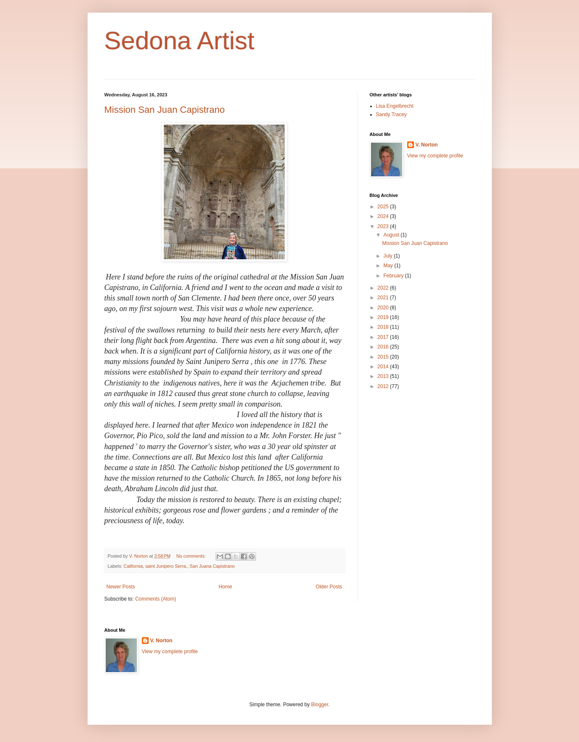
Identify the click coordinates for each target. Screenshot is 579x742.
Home (225, 587)
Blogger (319, 704)
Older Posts (329, 587)
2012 (383, 386)
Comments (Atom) (155, 599)
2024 (383, 216)
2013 (383, 376)
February (394, 276)
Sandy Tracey (391, 114)
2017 (383, 337)
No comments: (191, 555)
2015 (383, 357)
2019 (383, 317)
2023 (383, 226)
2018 (383, 327)
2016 (383, 347)
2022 (383, 288)
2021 (383, 298)
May (388, 266)
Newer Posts (121, 587)
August (391, 235)
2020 (383, 308)
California (133, 566)
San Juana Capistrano (212, 566)
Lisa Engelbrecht (395, 106)
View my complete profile (435, 156)
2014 (383, 367)
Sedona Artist (179, 41)
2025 (383, 207)
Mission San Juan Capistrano (164, 109)
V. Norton (427, 145)
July (388, 256)
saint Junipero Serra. (166, 566)
